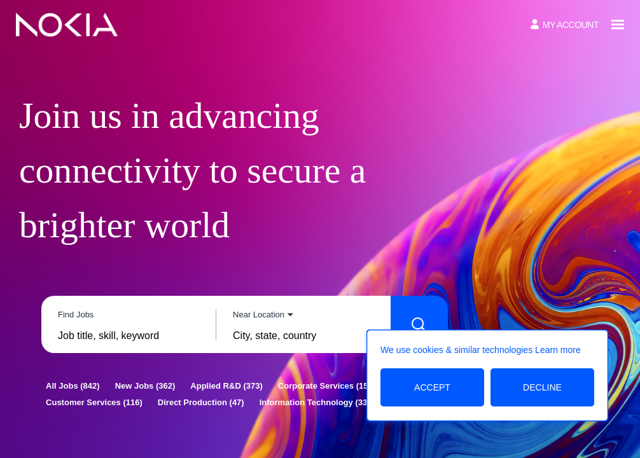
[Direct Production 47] (201, 402)
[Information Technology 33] (315, 402)
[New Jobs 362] (145, 386)
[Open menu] (617, 24)
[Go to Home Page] (67, 25)
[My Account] (565, 24)
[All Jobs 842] (73, 386)
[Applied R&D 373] (226, 386)
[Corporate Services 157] (326, 386)
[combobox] (128, 336)
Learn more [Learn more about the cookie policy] (558, 350)
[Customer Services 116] (94, 402)
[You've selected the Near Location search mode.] (263, 314)
